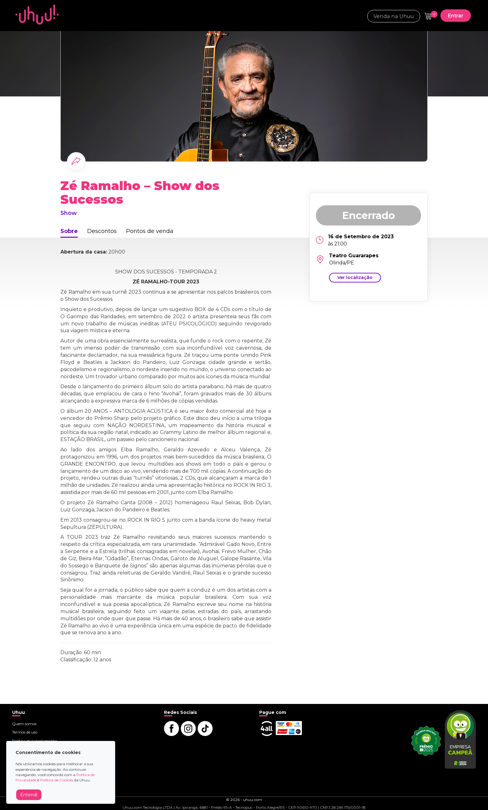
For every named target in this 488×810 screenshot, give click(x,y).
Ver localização (355, 277)
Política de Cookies (56, 780)
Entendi (28, 795)
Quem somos (24, 723)
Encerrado (368, 215)
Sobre (69, 231)
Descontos (102, 231)
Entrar (455, 16)
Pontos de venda (149, 231)
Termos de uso (24, 732)
